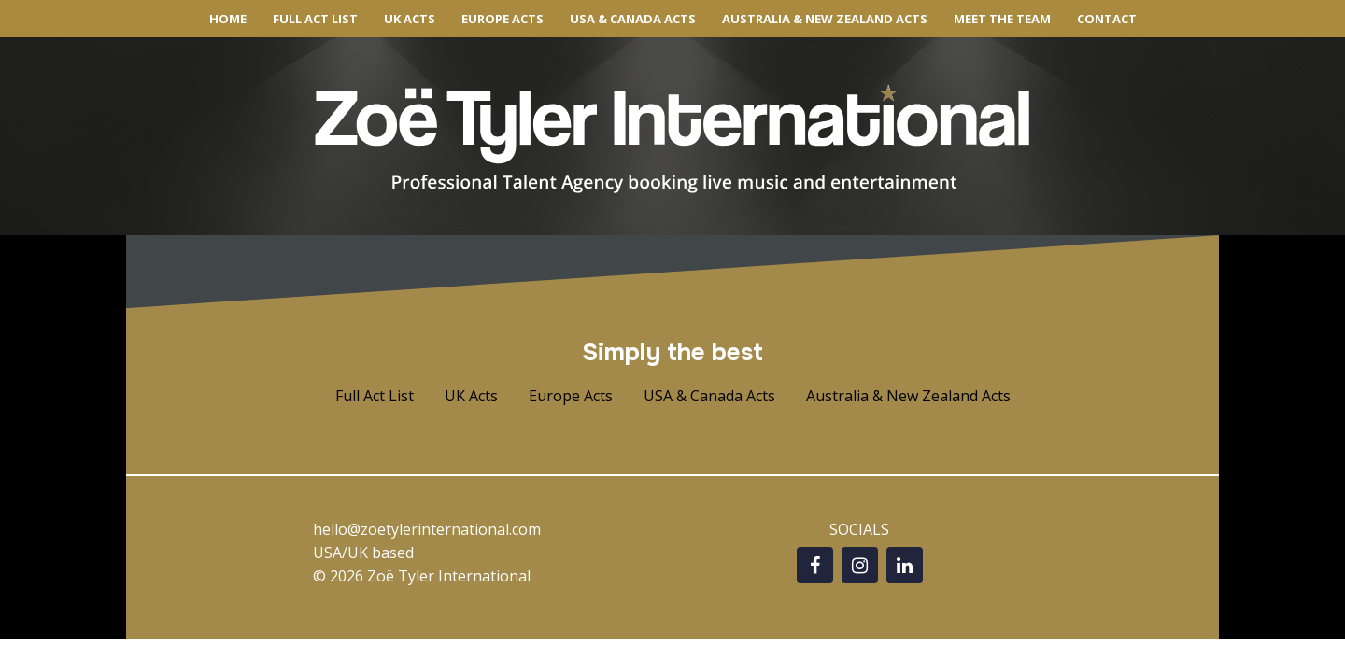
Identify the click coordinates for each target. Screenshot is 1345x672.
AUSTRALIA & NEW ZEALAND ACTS (824, 18)
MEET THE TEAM (1002, 18)
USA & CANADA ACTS (633, 18)
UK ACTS (409, 18)
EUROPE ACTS (502, 18)
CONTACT (1107, 18)
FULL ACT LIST (315, 18)
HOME (228, 18)
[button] (374, 396)
